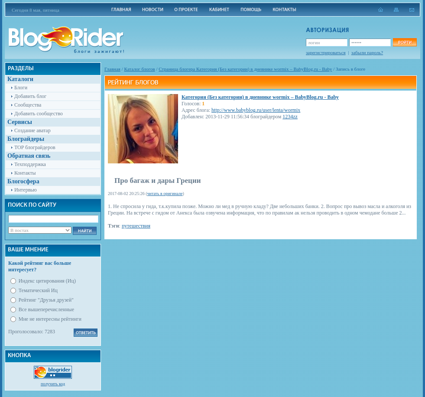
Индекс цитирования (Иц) (47, 281)
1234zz (290, 117)
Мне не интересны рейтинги (50, 319)
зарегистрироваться (326, 52)
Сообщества (27, 105)
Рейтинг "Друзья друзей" (46, 300)
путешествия (136, 226)
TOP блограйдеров (34, 147)
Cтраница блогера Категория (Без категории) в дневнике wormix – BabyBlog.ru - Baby (245, 69)
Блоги (20, 88)
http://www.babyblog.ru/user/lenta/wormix (255, 110)
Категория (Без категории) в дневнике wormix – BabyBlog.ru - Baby (260, 97)
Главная (112, 69)
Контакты (25, 173)
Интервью (25, 190)
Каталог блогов (139, 69)
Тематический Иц (38, 290)
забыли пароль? (367, 52)
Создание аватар (32, 130)
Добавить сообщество (38, 114)
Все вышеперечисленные (46, 309)
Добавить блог (30, 96)
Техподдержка (30, 164)
